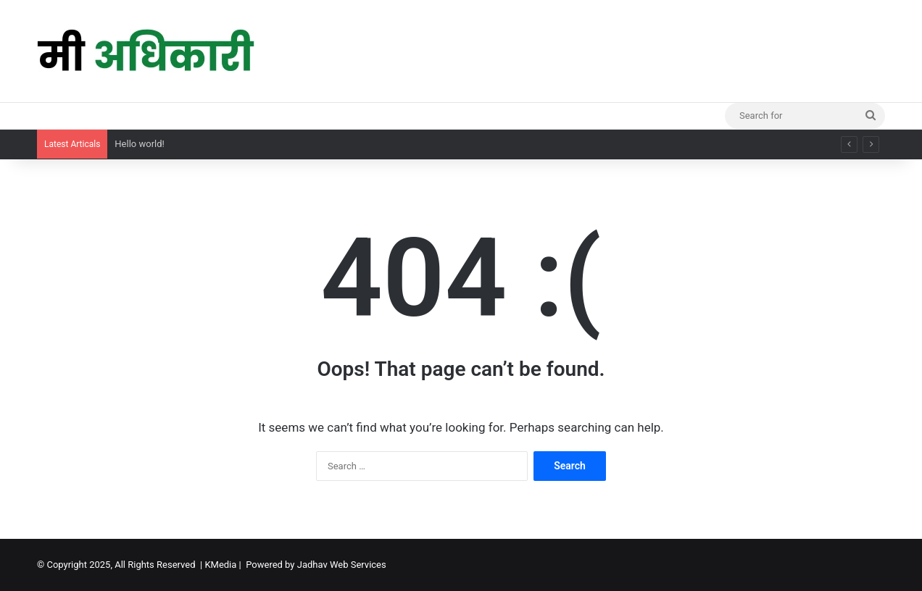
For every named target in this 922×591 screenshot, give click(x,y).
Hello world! (140, 143)
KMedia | (225, 564)
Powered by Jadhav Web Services (316, 564)
